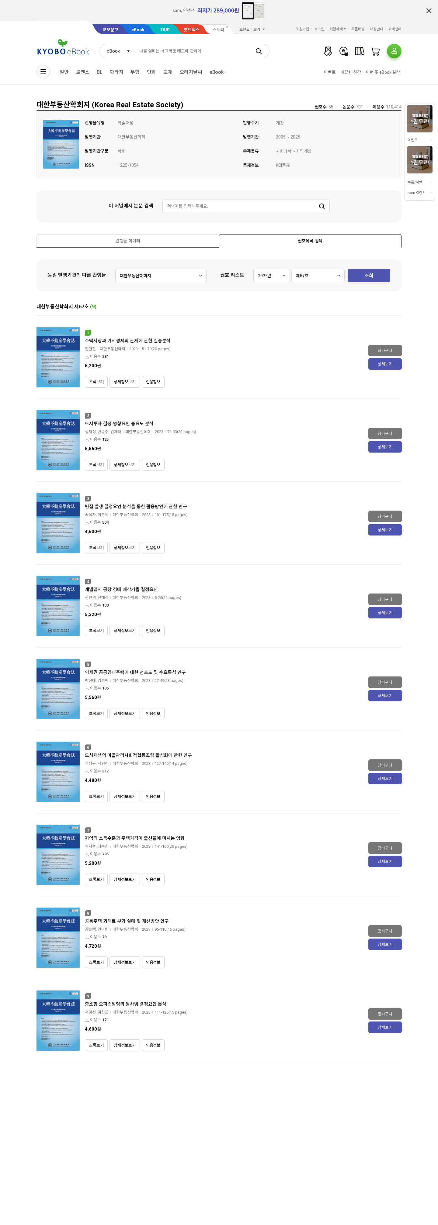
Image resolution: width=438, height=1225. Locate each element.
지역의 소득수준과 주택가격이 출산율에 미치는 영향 (135, 838)
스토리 (218, 29)
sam (165, 29)
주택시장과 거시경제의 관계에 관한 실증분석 (128, 341)
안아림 (103, 929)
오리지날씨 (191, 72)
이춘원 (103, 514)
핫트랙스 (192, 29)
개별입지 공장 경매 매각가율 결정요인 (121, 589)
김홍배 (103, 680)
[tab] (127, 240)
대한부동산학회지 (54, 307)
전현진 (90, 349)
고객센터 (394, 29)
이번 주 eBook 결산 (383, 72)
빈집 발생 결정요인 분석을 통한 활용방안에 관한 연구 (136, 506)
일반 (64, 72)
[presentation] (128, 240)
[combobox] (116, 51)
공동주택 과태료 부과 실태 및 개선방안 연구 (127, 921)
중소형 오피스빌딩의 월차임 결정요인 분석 (125, 1004)
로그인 (319, 29)
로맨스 (83, 72)
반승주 (103, 431)
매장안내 (376, 29)
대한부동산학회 (112, 349)
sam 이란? (416, 193)
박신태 (90, 680)
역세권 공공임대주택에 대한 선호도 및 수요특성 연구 (135, 672)
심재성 (90, 431)
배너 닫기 (429, 11)
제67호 (81, 307)
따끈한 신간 (351, 72)
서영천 (103, 763)
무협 (135, 72)
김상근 (90, 763)
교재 (167, 72)
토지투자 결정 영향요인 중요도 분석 (119, 423)
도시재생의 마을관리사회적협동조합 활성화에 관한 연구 (138, 755)
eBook (137, 29)
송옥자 (90, 514)
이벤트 (330, 72)
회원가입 (302, 29)
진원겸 (90, 597)
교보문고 (110, 29)
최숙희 (103, 846)
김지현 (90, 846)
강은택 (90, 929)
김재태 (115, 431)
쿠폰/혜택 (415, 182)
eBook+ (218, 72)
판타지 (116, 72)
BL (100, 72)
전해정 (103, 597)
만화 (151, 72)
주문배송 (358, 29)
